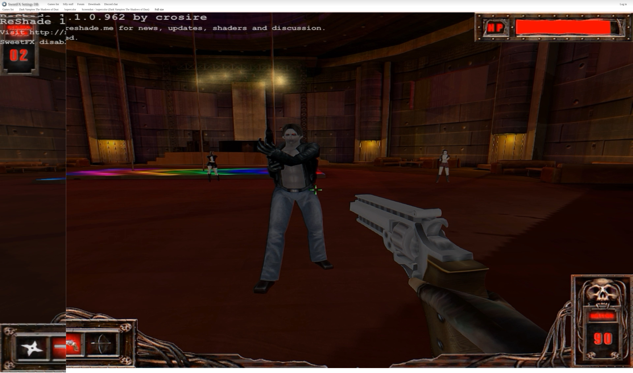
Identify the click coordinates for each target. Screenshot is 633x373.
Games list (53, 4)
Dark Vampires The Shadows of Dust (39, 9)
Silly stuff (68, 4)
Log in (623, 4)
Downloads (94, 4)
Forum (80, 4)
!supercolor (70, 9)
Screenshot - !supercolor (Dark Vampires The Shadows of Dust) (115, 9)
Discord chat (111, 4)
